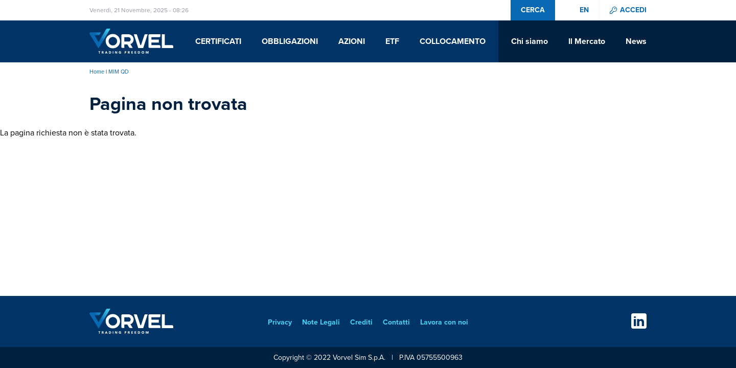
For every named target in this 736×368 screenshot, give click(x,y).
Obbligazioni (290, 41)
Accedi (633, 10)
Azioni (351, 41)
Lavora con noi (444, 322)
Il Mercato (586, 41)
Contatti (396, 322)
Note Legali (321, 322)
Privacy (280, 322)
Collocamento (453, 41)
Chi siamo (529, 41)
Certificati (218, 41)
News (636, 41)
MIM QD (118, 71)
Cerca (533, 10)
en (584, 10)
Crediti (361, 322)
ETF (392, 41)
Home (96, 71)
